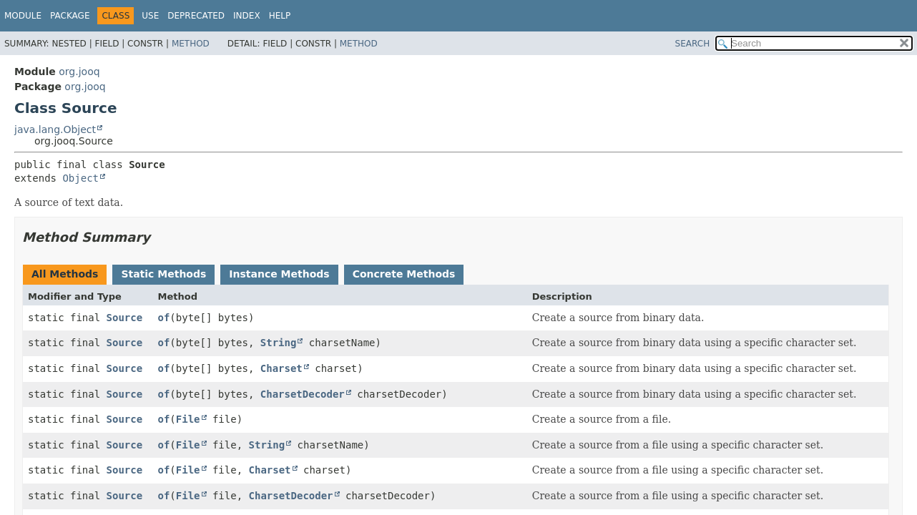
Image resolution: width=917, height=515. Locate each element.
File (188, 419)
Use (150, 16)
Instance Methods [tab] (279, 274)
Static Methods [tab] (163, 274)
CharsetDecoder (302, 394)
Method (191, 44)
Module (22, 16)
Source (125, 317)
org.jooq (79, 71)
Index (246, 16)
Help (280, 16)
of (164, 317)
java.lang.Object (55, 129)
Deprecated (196, 16)
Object (80, 178)
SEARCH (692, 44)
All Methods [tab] (64, 274)
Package (69, 16)
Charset (281, 368)
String (278, 342)
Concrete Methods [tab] (404, 274)
